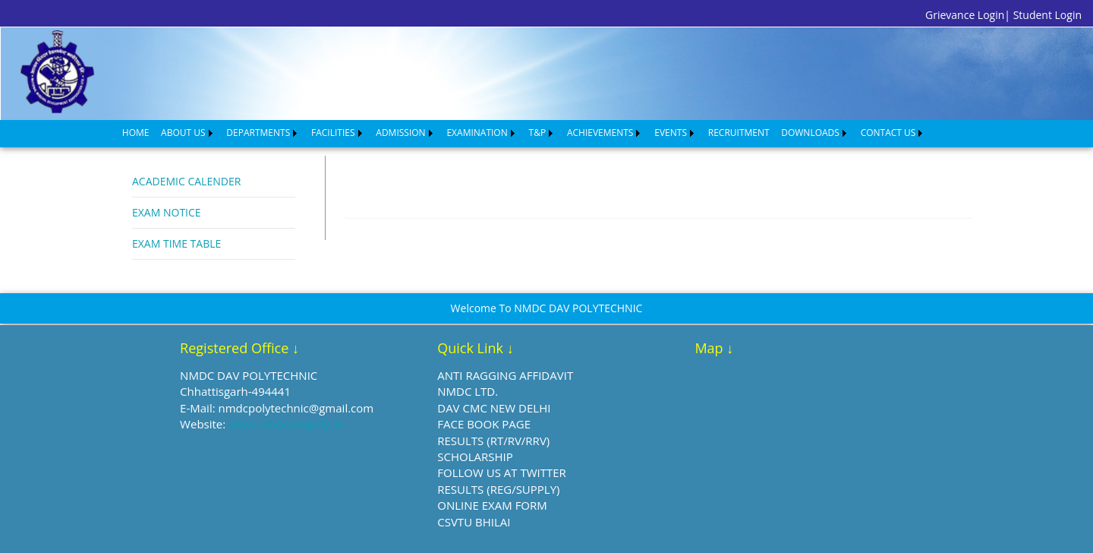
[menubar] (523, 133)
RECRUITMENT (739, 132)
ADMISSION (400, 132)
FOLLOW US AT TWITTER (501, 472)
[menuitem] (135, 133)
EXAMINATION (476, 132)
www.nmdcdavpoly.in (285, 423)
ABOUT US (183, 132)
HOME (136, 132)
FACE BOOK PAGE (484, 423)
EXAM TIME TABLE (176, 243)
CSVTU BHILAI (473, 521)
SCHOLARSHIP (474, 456)
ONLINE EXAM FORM (492, 505)
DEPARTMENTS (258, 132)
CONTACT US (888, 132)
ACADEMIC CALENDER (186, 181)
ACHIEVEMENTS (600, 132)
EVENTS (670, 132)
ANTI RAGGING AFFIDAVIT (505, 375)
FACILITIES (333, 132)
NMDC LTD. (467, 391)
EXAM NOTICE (166, 212)
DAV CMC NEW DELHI (493, 408)
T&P (537, 132)
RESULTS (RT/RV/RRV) (493, 440)
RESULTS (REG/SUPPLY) (498, 489)
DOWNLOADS (810, 132)
